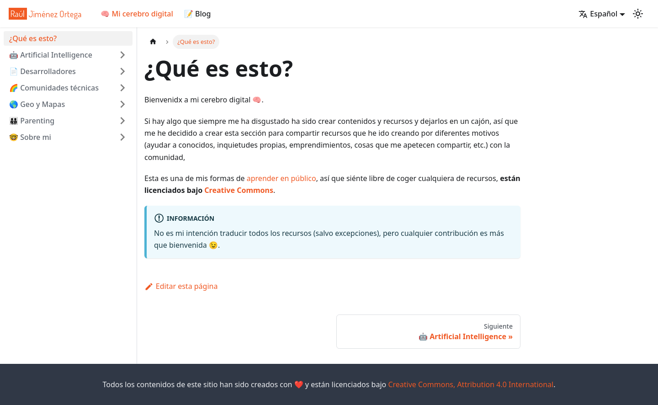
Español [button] (597, 14)
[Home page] (153, 42)
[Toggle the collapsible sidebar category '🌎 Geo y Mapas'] (122, 104)
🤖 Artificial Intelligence (50, 55)
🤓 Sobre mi (30, 137)
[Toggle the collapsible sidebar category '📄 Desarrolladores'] (122, 71)
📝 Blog (197, 14)
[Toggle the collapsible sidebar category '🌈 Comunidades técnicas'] (122, 87)
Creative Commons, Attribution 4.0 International (470, 384)
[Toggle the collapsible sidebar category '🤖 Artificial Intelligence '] (122, 55)
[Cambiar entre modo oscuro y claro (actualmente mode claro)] (638, 13)
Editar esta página (181, 286)
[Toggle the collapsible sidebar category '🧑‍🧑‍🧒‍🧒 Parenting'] (122, 120)
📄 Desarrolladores (42, 71)
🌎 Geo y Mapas (37, 104)
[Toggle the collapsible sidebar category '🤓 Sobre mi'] (122, 137)
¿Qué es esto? (33, 38)
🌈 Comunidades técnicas (54, 88)
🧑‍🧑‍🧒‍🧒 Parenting (31, 121)
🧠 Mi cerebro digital (137, 14)
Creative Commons (238, 190)
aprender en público (281, 178)
